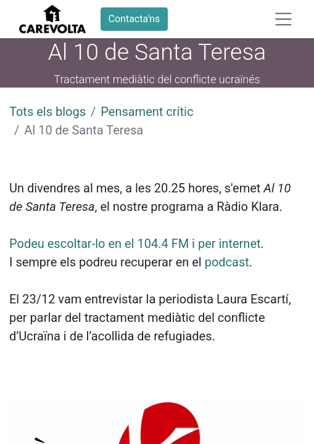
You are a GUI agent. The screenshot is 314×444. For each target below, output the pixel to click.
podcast (227, 262)
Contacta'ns (134, 19)
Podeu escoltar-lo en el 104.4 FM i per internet (135, 243)
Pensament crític (147, 111)
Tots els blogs (47, 111)
